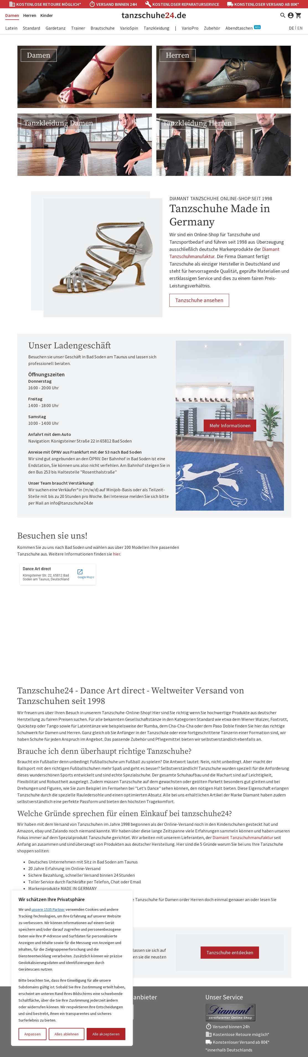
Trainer (78, 28)
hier (116, 554)
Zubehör (212, 28)
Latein (11, 28)
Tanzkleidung (156, 28)
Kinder (46, 15)
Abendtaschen (243, 28)
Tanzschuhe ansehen (199, 300)
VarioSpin (129, 28)
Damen (12, 15)
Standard (31, 28)
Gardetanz (56, 28)
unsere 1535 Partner (48, 909)
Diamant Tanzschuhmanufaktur (243, 837)
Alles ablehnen (67, 1034)
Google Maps (86, 574)
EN (300, 28)
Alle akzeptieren (106, 1034)
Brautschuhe (102, 28)
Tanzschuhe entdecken (229, 953)
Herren (29, 15)
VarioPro (190, 28)
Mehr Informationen (229, 426)
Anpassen (32, 1034)
